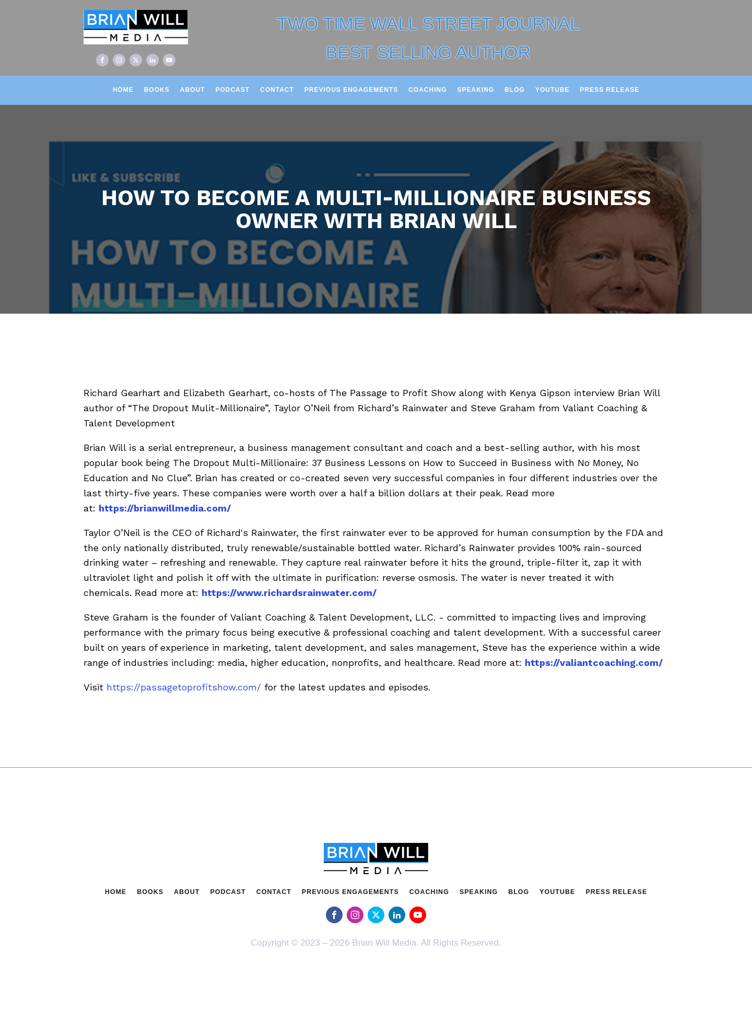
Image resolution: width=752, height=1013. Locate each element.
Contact (277, 89)
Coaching (427, 89)
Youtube (552, 89)
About (192, 89)
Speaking (476, 89)
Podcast (232, 89)
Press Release (610, 89)
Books (157, 89)
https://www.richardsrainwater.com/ (289, 592)
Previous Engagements (351, 89)
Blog (514, 89)
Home (123, 89)
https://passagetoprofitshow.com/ (184, 687)
